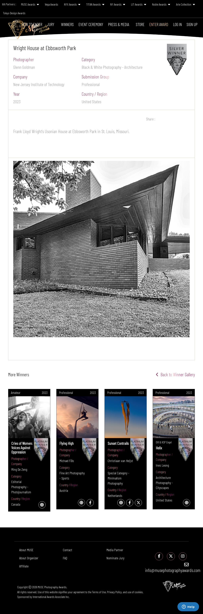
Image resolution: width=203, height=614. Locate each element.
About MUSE (26, 550)
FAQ (65, 558)
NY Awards (117, 4)
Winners (67, 24)
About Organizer (28, 558)
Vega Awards (51, 4)
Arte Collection (185, 4)
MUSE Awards (30, 4)
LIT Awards (138, 4)
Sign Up (192, 24)
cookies (139, 592)
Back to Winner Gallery (175, 374)
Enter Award (158, 24)
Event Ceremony (91, 24)
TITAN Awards (95, 4)
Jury (50, 24)
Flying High (66, 443)
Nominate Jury (115, 558)
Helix (159, 447)
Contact (67, 550)
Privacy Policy (114, 592)
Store (140, 24)
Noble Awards (161, 4)
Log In (177, 24)
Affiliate (24, 566)
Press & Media (118, 24)
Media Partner (114, 550)
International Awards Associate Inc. (51, 597)
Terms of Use (99, 592)
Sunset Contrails (118, 443)
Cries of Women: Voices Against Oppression (22, 447)
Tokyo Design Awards (14, 13)
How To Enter (32, 24)
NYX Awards (72, 4)
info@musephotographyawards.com (172, 567)
